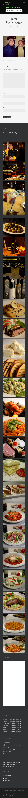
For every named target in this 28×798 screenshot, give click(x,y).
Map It (4, 753)
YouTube (7, 780)
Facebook (8, 775)
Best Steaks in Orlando (9, 764)
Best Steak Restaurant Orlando (11, 762)
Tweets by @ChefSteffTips (10, 133)
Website (5, 108)
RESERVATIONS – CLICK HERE (14, 10)
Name (5, 93)
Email (5, 101)
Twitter (7, 778)
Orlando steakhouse (8, 766)
